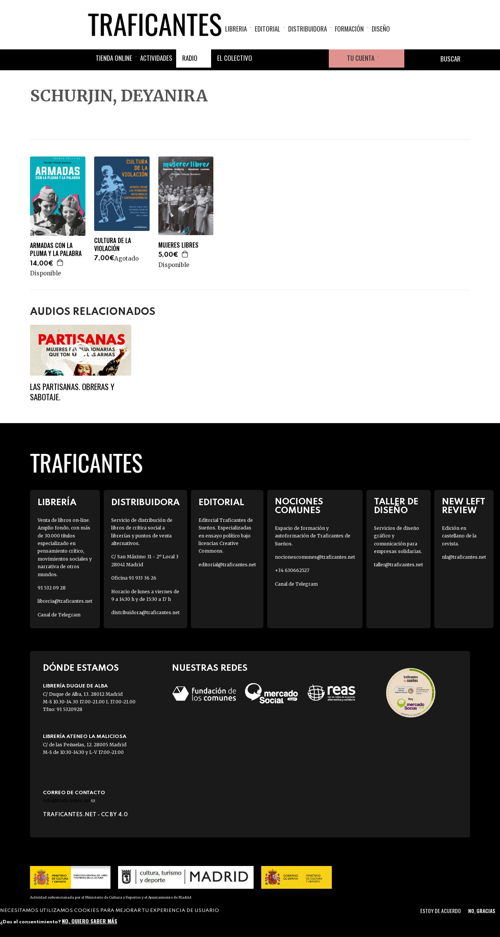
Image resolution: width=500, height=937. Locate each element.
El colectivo (234, 58)
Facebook (265, 58)
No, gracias (481, 911)
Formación (349, 28)
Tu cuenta (360, 58)
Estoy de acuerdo (440, 911)
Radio (189, 58)
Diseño (381, 28)
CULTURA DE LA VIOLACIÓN (112, 245)
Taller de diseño (396, 506)
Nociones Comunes (299, 506)
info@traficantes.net (69, 800)
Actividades (156, 58)
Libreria (236, 28)
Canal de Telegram (59, 615)
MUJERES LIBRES (178, 245)
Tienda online (114, 58)
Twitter (283, 58)
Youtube (320, 58)
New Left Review (463, 506)
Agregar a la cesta (60, 262)
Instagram (301, 58)
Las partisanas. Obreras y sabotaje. (72, 392)
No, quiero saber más (89, 921)
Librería (57, 502)
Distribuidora (307, 28)
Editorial (267, 28)
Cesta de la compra (391, 58)
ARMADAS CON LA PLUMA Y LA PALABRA (56, 250)
